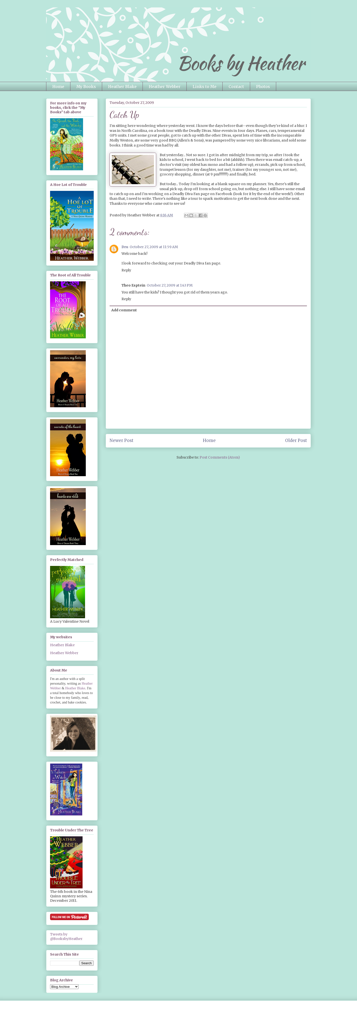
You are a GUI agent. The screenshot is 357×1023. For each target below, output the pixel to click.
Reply (126, 270)
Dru (124, 247)
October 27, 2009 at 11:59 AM (154, 247)
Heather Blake (122, 86)
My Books (86, 86)
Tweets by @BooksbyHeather (66, 936)
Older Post (296, 440)
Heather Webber (164, 86)
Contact (236, 86)
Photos (263, 86)
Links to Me (204, 86)
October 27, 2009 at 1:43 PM (170, 285)
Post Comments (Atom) (220, 457)
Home (58, 86)
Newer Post (121, 440)
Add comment (124, 310)
